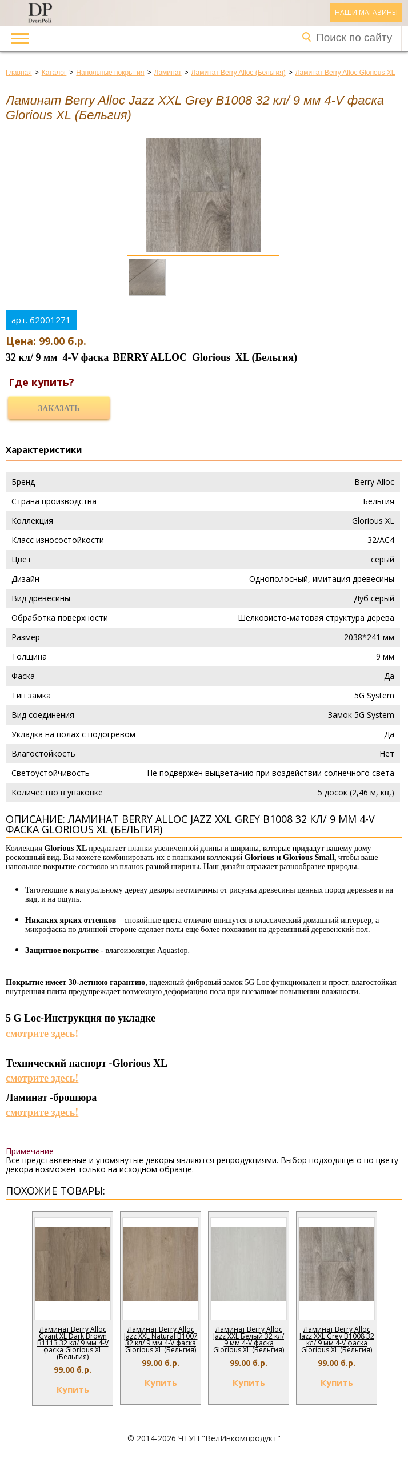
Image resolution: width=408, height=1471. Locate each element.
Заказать (58, 408)
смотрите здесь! (42, 1033)
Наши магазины (366, 12)
